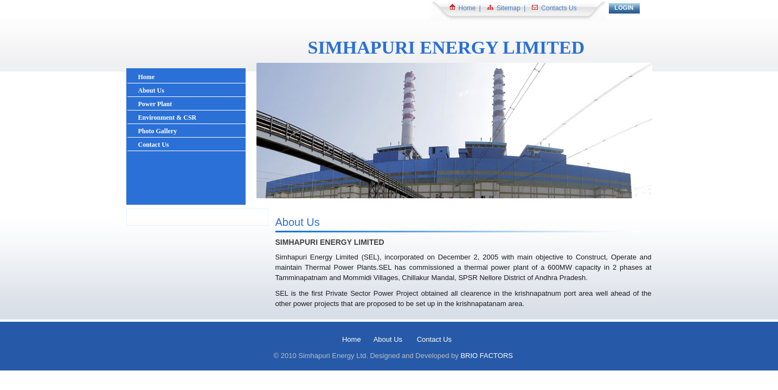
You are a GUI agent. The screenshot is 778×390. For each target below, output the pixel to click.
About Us (389, 339)
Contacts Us (558, 8)
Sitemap (508, 8)
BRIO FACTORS (486, 356)
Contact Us (153, 144)
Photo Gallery (157, 131)
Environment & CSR (167, 117)
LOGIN (624, 7)
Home (467, 8)
